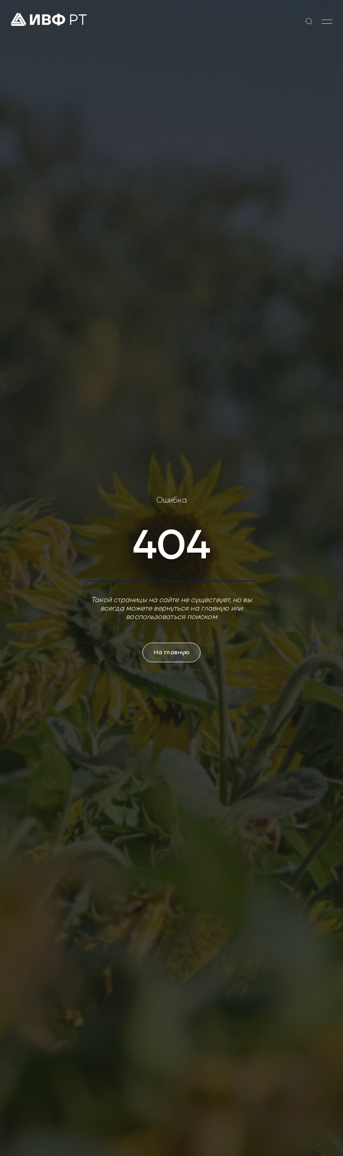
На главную (171, 652)
